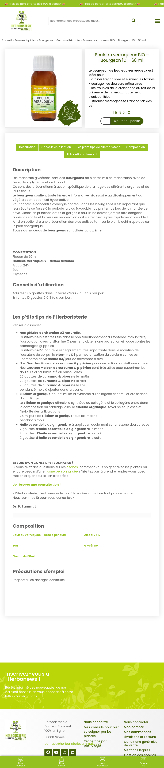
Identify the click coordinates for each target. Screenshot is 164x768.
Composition (135, 147)
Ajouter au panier (127, 121)
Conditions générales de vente (140, 743)
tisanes (72, 467)
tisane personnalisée (61, 471)
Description (27, 147)
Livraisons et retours (140, 737)
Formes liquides (25, 40)
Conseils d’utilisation (56, 147)
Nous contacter (136, 722)
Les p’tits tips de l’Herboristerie (98, 147)
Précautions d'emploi (82, 154)
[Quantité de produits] (105, 121)
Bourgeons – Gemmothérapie (59, 40)
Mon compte (134, 727)
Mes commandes (137, 732)
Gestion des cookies (140, 755)
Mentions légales (137, 750)
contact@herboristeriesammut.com (72, 743)
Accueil (7, 40)
